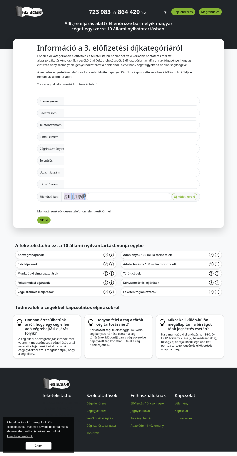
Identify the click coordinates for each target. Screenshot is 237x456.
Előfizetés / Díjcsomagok (147, 403)
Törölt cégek (132, 273)
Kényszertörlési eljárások (141, 283)
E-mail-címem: (49, 137)
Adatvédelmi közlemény (147, 426)
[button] (165, 10)
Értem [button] (38, 445)
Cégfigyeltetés (96, 411)
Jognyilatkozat (140, 411)
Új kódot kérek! (184, 197)
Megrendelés (210, 12)
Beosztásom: (48, 113)
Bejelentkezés (183, 12)
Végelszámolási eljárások (36, 292)
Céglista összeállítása (101, 426)
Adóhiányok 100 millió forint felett (148, 255)
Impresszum (183, 418)
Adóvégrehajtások (31, 255)
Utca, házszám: (50, 172)
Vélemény (181, 403)
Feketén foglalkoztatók (139, 292)
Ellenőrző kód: (49, 197)
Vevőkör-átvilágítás (99, 418)
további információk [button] (20, 436)
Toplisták (92, 433)
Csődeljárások (28, 264)
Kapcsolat (181, 411)
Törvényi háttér (141, 418)
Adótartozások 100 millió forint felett (149, 264)
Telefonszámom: (51, 125)
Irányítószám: (49, 184)
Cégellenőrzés (96, 403)
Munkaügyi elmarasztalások (38, 273)
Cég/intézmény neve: (52, 149)
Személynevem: (50, 101)
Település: (47, 160)
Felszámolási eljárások (34, 283)
